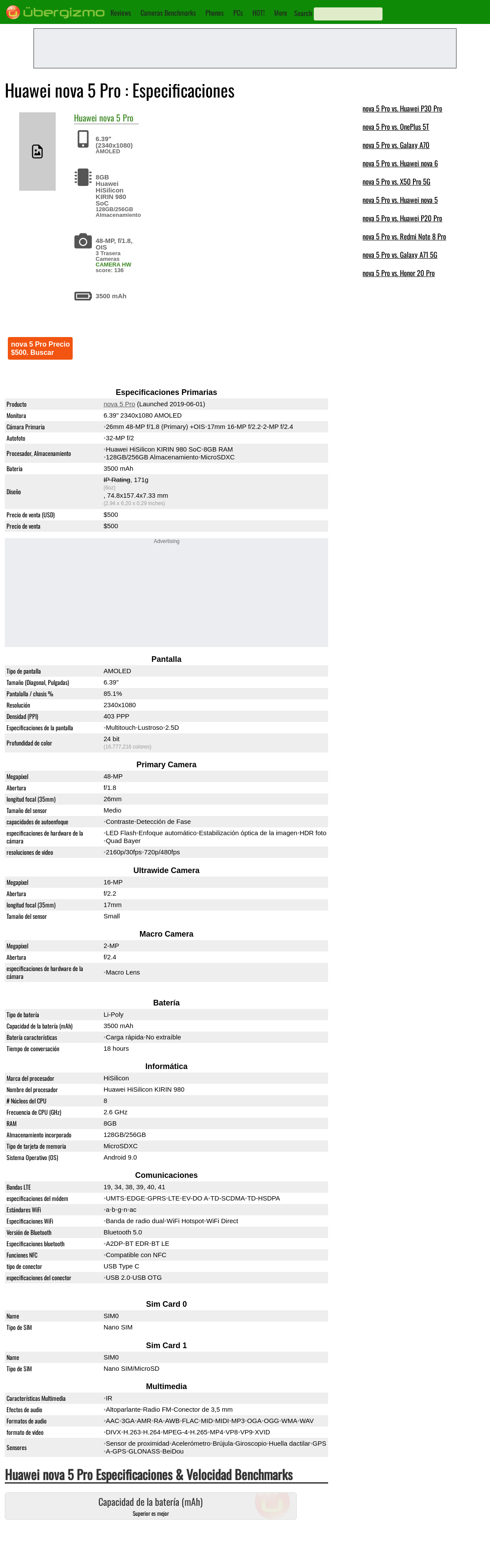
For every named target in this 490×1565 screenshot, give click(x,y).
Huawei (85, 117)
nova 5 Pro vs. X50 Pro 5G (396, 181)
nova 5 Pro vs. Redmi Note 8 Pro (404, 236)
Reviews (121, 12)
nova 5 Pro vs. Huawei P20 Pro (402, 217)
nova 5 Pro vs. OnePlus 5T (395, 126)
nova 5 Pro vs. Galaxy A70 (396, 144)
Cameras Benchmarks (168, 12)
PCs (238, 12)
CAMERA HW (113, 264)
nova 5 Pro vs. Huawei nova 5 (400, 199)
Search (303, 13)
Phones (214, 12)
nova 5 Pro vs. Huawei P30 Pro (402, 108)
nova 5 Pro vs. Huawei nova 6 (400, 163)
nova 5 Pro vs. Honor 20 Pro (398, 272)
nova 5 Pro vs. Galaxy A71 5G (399, 254)
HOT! (258, 12)
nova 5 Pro (116, 117)
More (280, 12)
